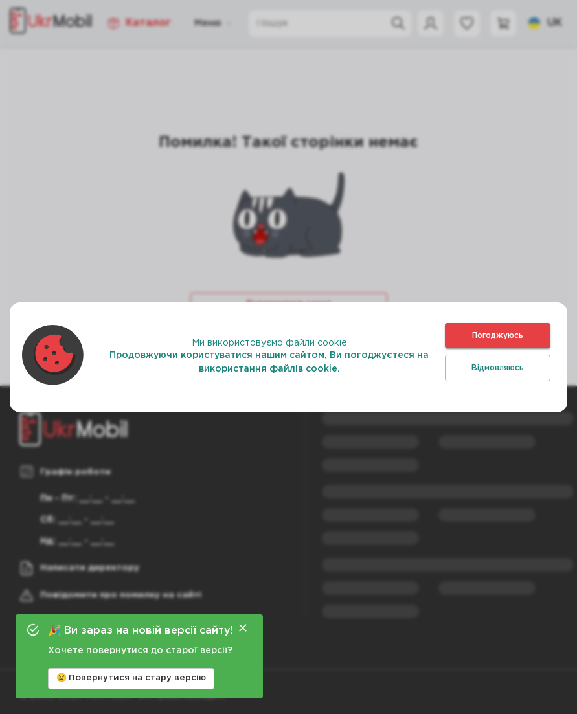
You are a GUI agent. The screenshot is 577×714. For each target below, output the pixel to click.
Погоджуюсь (497, 335)
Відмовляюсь (498, 368)
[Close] (243, 628)
